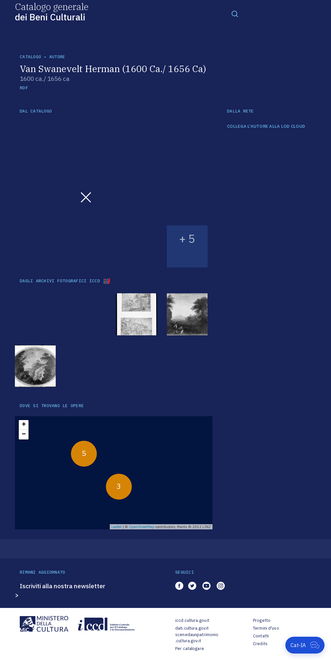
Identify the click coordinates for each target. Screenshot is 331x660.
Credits (260, 643)
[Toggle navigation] (234, 13)
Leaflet (116, 527)
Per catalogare (189, 648)
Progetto (261, 620)
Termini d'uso (266, 628)
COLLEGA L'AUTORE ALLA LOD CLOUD (266, 126)
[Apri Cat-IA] (305, 645)
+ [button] (24, 425)
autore (57, 57)
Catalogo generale (51, 11)
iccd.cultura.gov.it (192, 620)
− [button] (24, 434)
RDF (24, 88)
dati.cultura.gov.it (192, 628)
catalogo (30, 57)
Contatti (261, 636)
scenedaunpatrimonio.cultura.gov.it (196, 638)
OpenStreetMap (141, 527)
